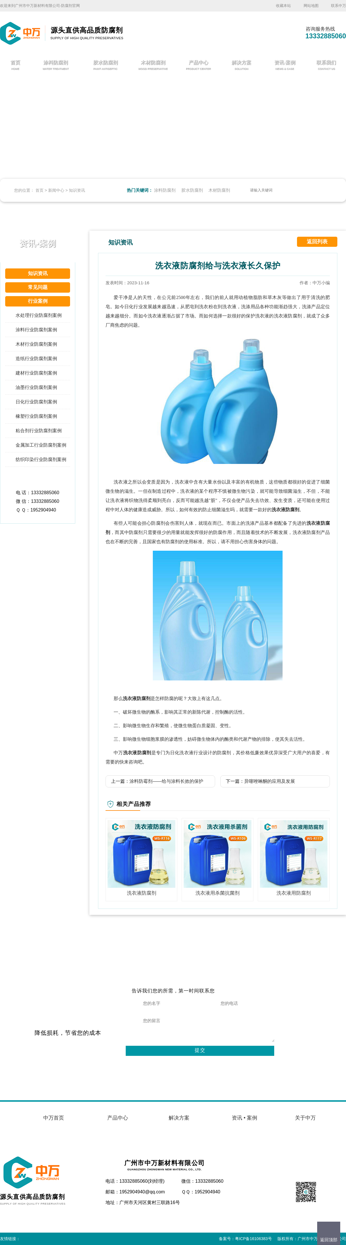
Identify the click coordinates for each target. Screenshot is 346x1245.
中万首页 (53, 1118)
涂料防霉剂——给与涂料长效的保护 (166, 781)
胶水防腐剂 (192, 190)
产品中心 (117, 1118)
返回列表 (317, 242)
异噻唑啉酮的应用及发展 (269, 781)
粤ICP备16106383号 (253, 1238)
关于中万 (305, 1118)
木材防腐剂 (219, 190)
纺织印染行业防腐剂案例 (41, 459)
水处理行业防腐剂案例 (39, 315)
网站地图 (311, 5)
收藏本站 (283, 5)
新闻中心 (56, 190)
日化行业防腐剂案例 (36, 401)
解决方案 (179, 1118)
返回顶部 (328, 1239)
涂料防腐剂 (165, 190)
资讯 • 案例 (244, 1118)
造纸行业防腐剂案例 (36, 358)
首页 (39, 190)
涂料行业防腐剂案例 (36, 329)
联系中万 (338, 5)
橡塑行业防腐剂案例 (36, 416)
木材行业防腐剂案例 (36, 344)
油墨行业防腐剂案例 (36, 387)
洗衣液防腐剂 (285, 509)
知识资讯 (77, 190)
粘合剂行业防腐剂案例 (39, 430)
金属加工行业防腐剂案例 (41, 445)
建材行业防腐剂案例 (36, 373)
